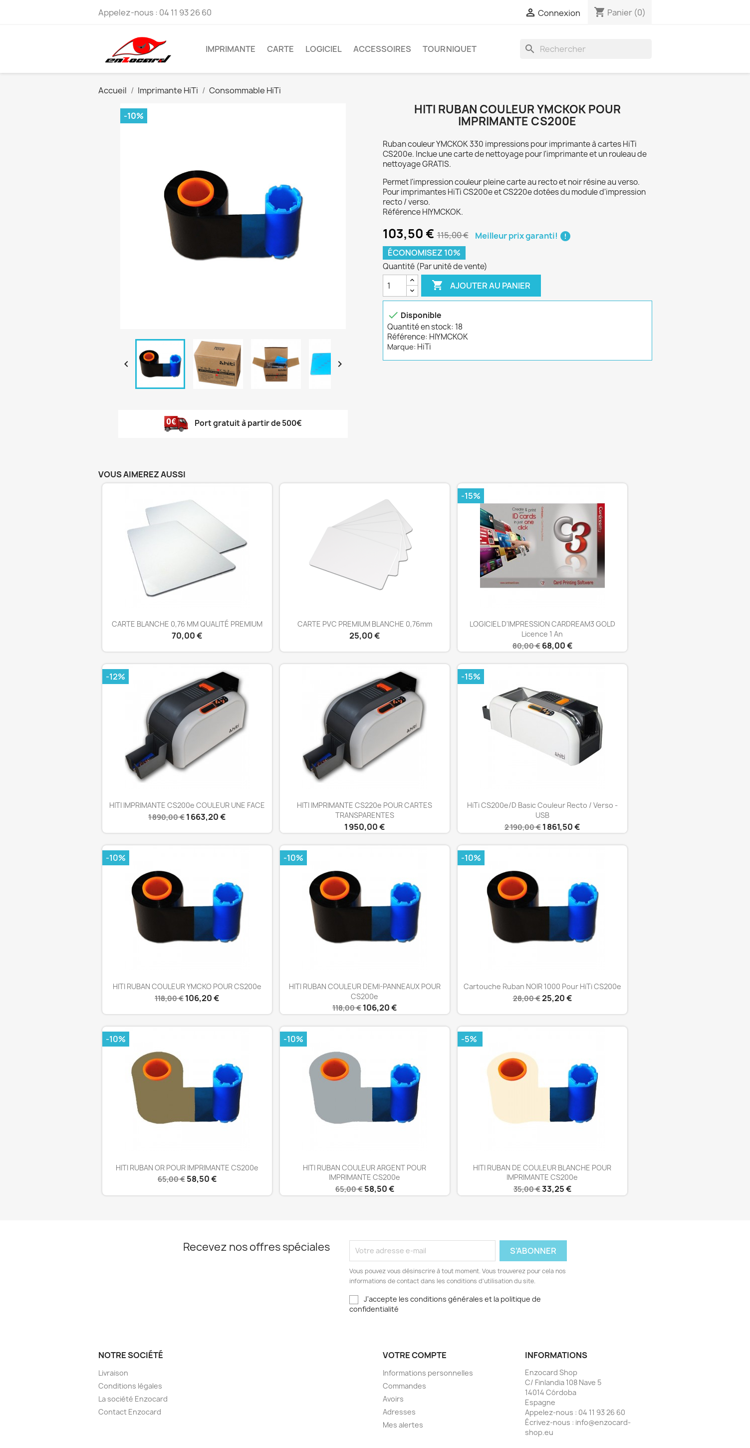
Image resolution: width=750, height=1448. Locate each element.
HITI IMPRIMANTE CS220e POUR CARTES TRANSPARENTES (364, 810)
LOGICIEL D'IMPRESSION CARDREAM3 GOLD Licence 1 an (542, 629)
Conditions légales (130, 1386)
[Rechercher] (586, 49)
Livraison (113, 1373)
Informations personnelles (428, 1373)
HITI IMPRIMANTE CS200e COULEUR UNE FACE (187, 805)
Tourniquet (450, 48)
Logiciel (323, 48)
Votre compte (415, 1355)
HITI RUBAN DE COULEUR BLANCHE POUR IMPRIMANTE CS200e (542, 1172)
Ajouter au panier (481, 285)
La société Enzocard (133, 1399)
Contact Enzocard (129, 1412)
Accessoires (382, 48)
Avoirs (393, 1399)
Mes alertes (403, 1425)
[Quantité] (395, 286)
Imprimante (230, 48)
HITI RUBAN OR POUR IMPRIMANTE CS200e (187, 1167)
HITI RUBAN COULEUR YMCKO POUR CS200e (187, 986)
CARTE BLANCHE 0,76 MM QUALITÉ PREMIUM (187, 624)
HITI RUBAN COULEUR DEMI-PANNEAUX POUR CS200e (365, 991)
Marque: (401, 347)
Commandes (404, 1386)
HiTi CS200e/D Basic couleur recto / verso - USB (542, 810)
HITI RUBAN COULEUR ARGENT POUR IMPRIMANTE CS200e (364, 1172)
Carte (280, 48)
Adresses (399, 1412)
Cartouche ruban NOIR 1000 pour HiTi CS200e (542, 986)
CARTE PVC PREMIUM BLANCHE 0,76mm (364, 624)
